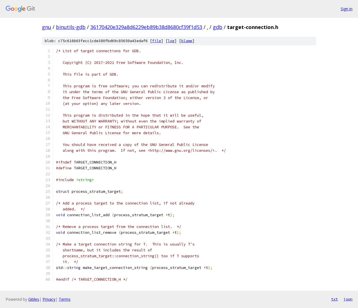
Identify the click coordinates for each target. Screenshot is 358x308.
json (347, 299)
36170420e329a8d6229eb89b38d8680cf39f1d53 (146, 27)
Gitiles (33, 299)
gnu (46, 27)
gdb (217, 27)
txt (334, 299)
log (171, 40)
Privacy (49, 299)
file (156, 40)
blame (186, 40)
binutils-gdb (71, 27)
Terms (64, 299)
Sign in (346, 8)
